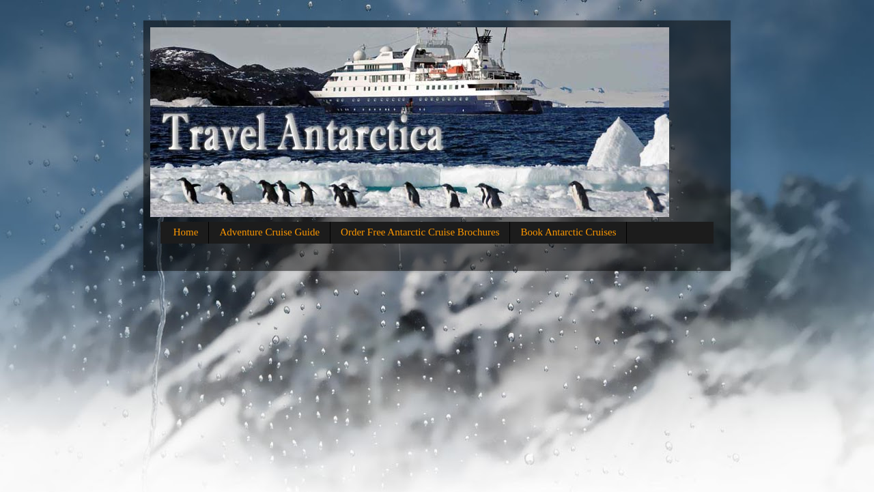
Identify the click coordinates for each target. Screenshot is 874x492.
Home (186, 232)
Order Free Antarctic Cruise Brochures (420, 232)
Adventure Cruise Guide (269, 232)
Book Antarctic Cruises (568, 232)
